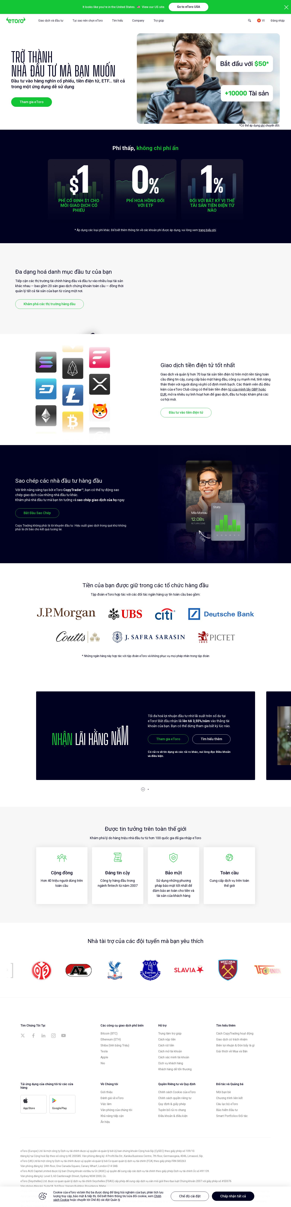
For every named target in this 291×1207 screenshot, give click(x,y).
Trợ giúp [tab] (159, 20)
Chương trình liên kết (229, 1098)
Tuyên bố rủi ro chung (172, 1110)
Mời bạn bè (223, 1092)
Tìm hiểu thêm (211, 739)
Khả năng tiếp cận (112, 1116)
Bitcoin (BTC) (109, 1033)
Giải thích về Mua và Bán (231, 1051)
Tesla (104, 1051)
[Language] (261, 20)
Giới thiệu (106, 1092)
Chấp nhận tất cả (233, 1196)
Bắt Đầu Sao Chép (37, 513)
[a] (23, 1035)
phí (263, 125)
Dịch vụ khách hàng (170, 1063)
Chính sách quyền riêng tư (174, 1098)
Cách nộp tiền (167, 1039)
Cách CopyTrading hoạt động (234, 1033)
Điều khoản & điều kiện (172, 1116)
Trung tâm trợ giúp (170, 1033)
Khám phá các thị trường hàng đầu (49, 304)
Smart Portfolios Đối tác (232, 1116)
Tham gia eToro (32, 102)
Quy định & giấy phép (172, 1104)
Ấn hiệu (105, 1122)
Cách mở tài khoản (170, 1051)
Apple (104, 1057)
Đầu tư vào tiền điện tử (186, 412)
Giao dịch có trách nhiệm (231, 1039)
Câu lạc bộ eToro (227, 1104)
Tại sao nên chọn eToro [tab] (88, 20)
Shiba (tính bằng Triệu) (115, 1045)
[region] (145, 1197)
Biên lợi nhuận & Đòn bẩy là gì (235, 1045)
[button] (143, 789)
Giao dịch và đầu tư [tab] (50, 20)
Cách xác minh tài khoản (173, 1057)
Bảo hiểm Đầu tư (227, 1110)
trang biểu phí (207, 230)
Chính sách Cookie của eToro (177, 1092)
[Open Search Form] (249, 20)
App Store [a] (29, 1104)
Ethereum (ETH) (111, 1039)
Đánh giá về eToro (112, 1098)
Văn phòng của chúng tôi (116, 1110)
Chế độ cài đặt (190, 1196)
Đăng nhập (278, 20)
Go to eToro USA (188, 7)
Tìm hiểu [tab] (117, 20)
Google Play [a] (59, 1104)
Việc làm (106, 1104)
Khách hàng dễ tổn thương (175, 1069)
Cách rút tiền (166, 1045)
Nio (103, 1063)
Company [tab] (138, 20)
